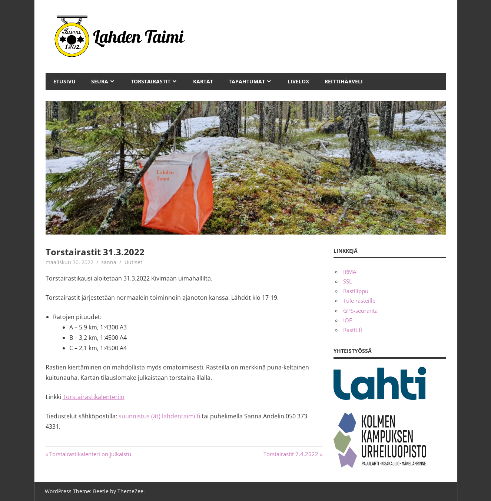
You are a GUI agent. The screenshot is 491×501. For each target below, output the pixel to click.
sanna (108, 262)
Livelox (298, 81)
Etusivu (64, 81)
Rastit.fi (352, 330)
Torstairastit (150, 81)
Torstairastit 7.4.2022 (290, 454)
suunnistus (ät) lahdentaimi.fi (159, 416)
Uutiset (133, 262)
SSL (347, 281)
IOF (347, 320)
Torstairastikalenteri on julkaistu (90, 454)
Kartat (203, 81)
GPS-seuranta (360, 310)
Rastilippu (355, 291)
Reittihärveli (344, 81)
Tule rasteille (359, 300)
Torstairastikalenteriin (94, 397)
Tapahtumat (247, 81)
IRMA (349, 271)
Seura (99, 81)
